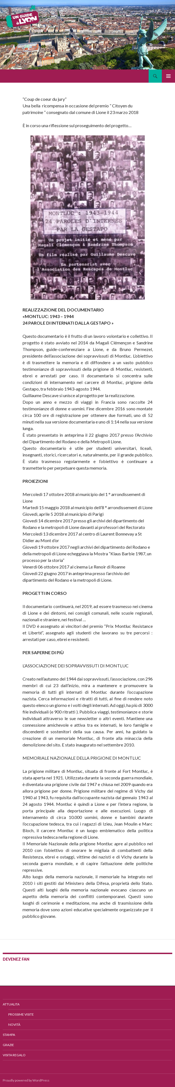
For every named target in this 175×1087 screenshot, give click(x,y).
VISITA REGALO (14, 1055)
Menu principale (168, 76)
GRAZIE (8, 1045)
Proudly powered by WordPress (26, 1080)
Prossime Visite (21, 1014)
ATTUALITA (11, 1004)
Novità (14, 1024)
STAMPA (9, 1035)
